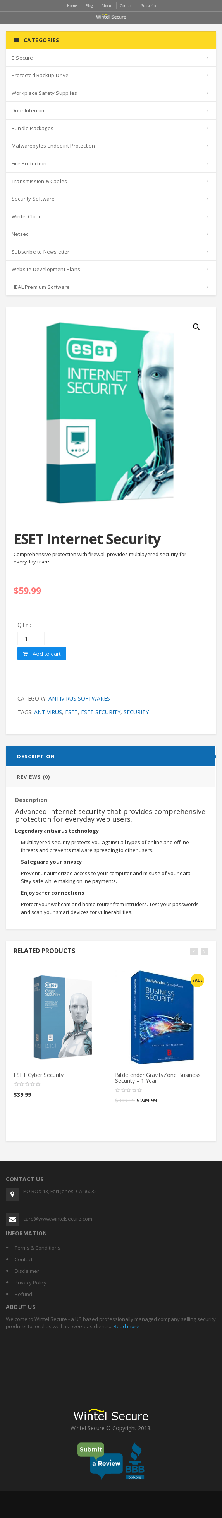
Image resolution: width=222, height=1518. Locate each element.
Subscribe (149, 5)
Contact (24, 1259)
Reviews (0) (33, 776)
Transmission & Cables (39, 181)
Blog (89, 5)
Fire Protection (29, 163)
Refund (23, 1294)
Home (72, 5)
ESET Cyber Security (39, 1074)
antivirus (48, 712)
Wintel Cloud (27, 216)
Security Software (33, 198)
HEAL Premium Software (41, 286)
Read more (125, 1326)
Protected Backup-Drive (40, 75)
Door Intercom (29, 110)
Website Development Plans (46, 269)
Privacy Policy (30, 1282)
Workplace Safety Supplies (44, 92)
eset (71, 712)
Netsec (20, 233)
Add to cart (42, 654)
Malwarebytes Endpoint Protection (53, 145)
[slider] (27, 1084)
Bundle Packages (32, 128)
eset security (100, 712)
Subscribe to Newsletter (41, 251)
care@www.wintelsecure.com (57, 1218)
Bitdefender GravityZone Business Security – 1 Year (158, 1077)
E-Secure (22, 57)
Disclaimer (27, 1270)
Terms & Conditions (37, 1247)
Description (36, 756)
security (136, 712)
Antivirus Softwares (79, 698)
